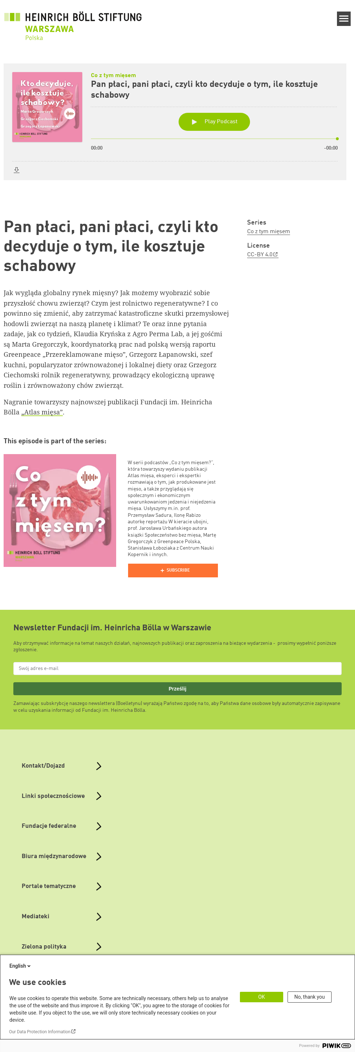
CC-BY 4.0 (259, 255)
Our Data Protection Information (39, 1031)
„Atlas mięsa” (42, 412)
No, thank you (309, 997)
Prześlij (177, 689)
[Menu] (344, 19)
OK (261, 997)
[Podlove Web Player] (173, 570)
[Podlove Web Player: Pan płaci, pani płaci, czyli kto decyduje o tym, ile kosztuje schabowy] (177, 130)
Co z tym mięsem (268, 232)
